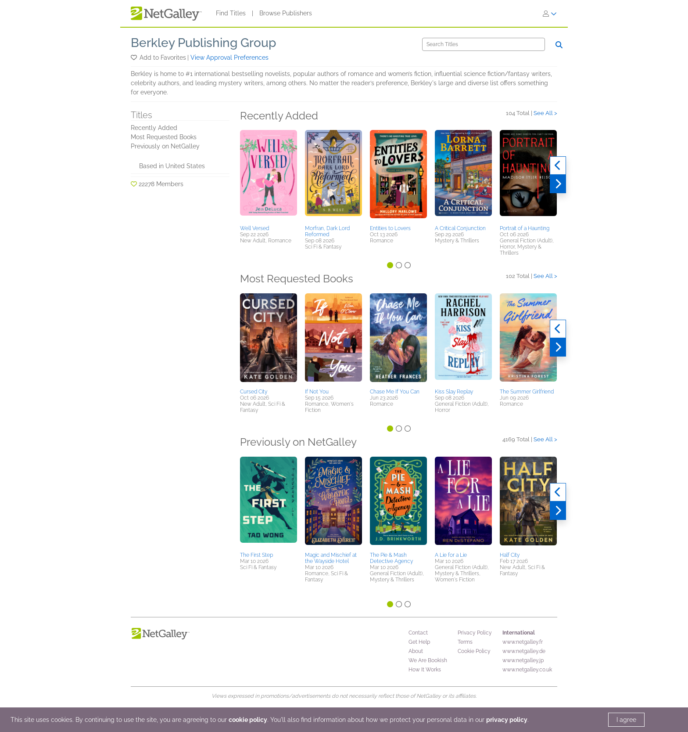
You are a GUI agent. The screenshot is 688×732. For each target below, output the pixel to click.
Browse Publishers (285, 13)
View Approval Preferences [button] (229, 57)
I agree (626, 719)
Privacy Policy (475, 633)
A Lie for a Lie (451, 555)
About (415, 651)
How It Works (424, 670)
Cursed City (253, 392)
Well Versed (254, 228)
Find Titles (231, 13)
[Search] (483, 44)
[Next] (558, 184)
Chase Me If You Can (394, 392)
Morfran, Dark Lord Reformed (327, 231)
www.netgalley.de (523, 651)
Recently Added (154, 127)
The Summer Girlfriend (527, 392)
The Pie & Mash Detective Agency (391, 558)
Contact (418, 633)
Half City (510, 555)
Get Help (419, 642)
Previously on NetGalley (165, 146)
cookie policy (248, 719)
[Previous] (558, 165)
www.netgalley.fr (522, 642)
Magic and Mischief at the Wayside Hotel (331, 558)
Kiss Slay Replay (454, 392)
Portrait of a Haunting (524, 228)
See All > (545, 113)
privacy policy (506, 719)
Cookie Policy (474, 651)
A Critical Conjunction (460, 228)
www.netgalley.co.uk (527, 670)
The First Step (256, 555)
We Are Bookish (427, 660)
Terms (465, 642)
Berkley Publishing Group (203, 43)
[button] (134, 57)
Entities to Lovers (390, 228)
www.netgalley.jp (523, 660)
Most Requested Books (164, 137)
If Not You (317, 392)
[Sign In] (550, 14)
